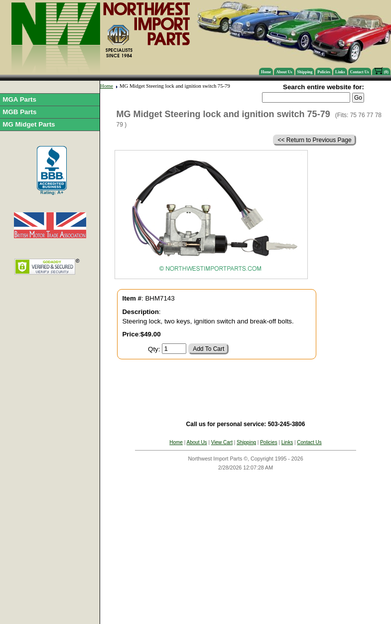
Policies (323, 72)
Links (340, 72)
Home (266, 72)
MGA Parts (19, 99)
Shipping (305, 72)
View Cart (222, 442)
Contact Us (359, 72)
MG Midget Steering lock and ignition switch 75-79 (175, 86)
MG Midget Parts (28, 124)
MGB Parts (19, 112)
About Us (284, 72)
